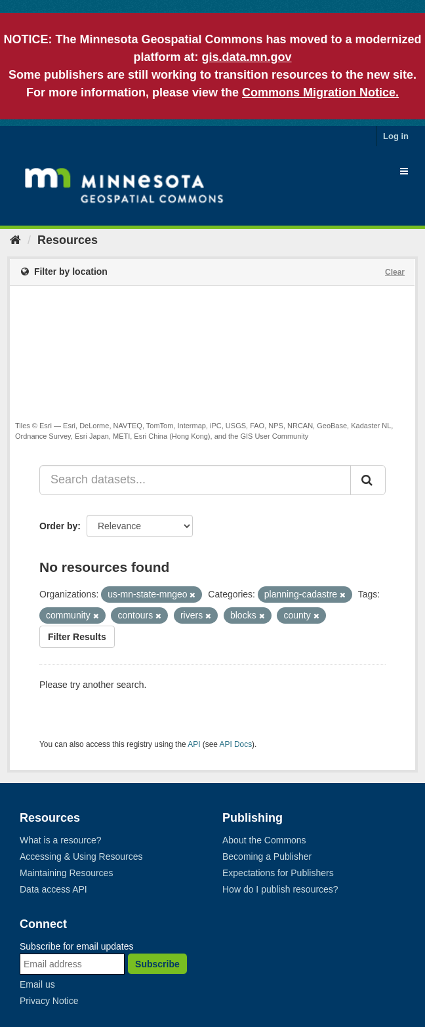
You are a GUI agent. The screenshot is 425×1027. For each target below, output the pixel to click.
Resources (67, 240)
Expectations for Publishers (278, 873)
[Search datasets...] (195, 480)
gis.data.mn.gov (246, 57)
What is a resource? (61, 840)
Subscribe (157, 964)
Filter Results (77, 637)
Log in (396, 136)
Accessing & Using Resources (81, 856)
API (194, 744)
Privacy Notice (49, 1001)
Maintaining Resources (66, 873)
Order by (58, 526)
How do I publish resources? (280, 889)
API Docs (236, 744)
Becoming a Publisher (267, 856)
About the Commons (264, 840)
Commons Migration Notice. (320, 92)
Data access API (53, 889)
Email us (37, 984)
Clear (395, 272)
